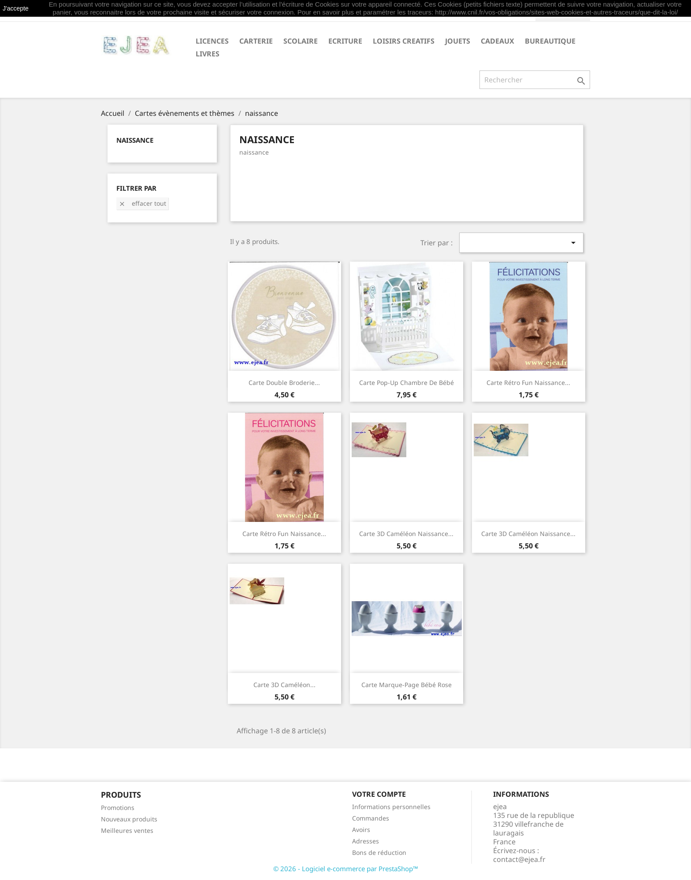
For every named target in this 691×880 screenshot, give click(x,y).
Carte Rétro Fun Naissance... (528, 382)
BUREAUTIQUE (550, 41)
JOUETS (457, 41)
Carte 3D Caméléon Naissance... (406, 533)
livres (207, 54)
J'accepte (16, 8)
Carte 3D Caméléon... (284, 684)
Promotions (117, 807)
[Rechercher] (534, 79)
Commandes (370, 818)
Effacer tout (142, 203)
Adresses (365, 841)
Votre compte (379, 794)
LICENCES (212, 41)
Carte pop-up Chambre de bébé (406, 382)
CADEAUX (497, 41)
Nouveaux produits (129, 819)
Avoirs (361, 829)
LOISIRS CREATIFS (404, 41)
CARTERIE (256, 41)
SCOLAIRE (300, 41)
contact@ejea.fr (519, 859)
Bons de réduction (379, 852)
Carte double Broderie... (284, 382)
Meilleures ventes (127, 830)
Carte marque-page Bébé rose (406, 684)
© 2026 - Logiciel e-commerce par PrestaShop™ (345, 868)
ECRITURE (345, 41)
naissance (134, 140)
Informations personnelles (391, 806)
